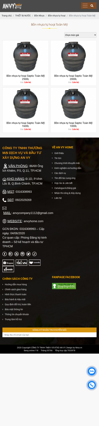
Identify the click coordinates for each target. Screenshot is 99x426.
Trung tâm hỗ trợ (13, 319)
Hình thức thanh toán (15, 294)
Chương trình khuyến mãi (67, 163)
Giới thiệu (59, 153)
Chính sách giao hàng (15, 289)
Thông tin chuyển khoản (17, 314)
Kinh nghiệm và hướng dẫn (67, 168)
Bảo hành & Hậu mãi (15, 299)
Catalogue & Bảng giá (65, 188)
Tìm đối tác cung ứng (64, 178)
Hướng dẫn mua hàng (16, 284)
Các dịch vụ (60, 173)
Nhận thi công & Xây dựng (67, 193)
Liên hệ (58, 198)
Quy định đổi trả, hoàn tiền (18, 304)
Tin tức (57, 158)
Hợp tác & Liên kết (63, 183)
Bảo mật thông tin (14, 309)
